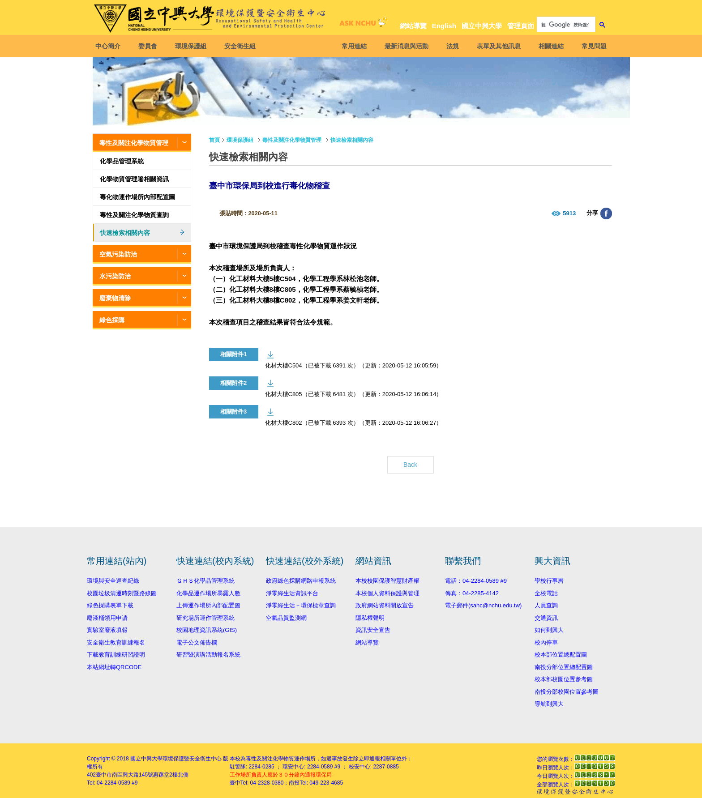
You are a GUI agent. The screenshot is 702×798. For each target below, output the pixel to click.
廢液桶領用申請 (107, 618)
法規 (450, 46)
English (444, 26)
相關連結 (548, 46)
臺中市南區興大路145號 (124, 775)
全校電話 (546, 593)
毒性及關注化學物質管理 (133, 142)
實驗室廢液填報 (107, 630)
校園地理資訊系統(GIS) (206, 630)
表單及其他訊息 (496, 46)
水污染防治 (115, 276)
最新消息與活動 (404, 46)
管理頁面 (520, 26)
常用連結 (351, 46)
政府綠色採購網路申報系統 (301, 580)
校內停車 (546, 642)
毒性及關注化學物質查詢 (134, 214)
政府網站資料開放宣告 (384, 605)
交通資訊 (546, 618)
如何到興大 (549, 630)
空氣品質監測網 (286, 618)
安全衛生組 (242, 46)
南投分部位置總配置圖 (564, 667)
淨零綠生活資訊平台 (292, 593)
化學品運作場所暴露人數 (208, 593)
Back (410, 464)
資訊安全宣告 (372, 630)
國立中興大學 (482, 26)
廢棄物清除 (115, 298)
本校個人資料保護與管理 (387, 593)
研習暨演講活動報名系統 (208, 654)
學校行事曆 (549, 580)
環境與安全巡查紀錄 (113, 580)
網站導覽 (413, 26)
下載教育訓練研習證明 (116, 654)
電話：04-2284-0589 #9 (476, 580)
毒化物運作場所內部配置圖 (137, 197)
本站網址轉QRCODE (114, 667)
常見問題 (591, 46)
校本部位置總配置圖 (561, 654)
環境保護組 (193, 46)
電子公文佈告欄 (196, 642)
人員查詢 (546, 605)
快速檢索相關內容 (125, 232)
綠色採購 (111, 320)
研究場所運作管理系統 (205, 618)
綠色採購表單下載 (110, 605)
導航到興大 (549, 703)
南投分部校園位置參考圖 (567, 691)
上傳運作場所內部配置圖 (208, 605)
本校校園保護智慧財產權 (387, 580)
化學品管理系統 (122, 161)
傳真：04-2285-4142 (472, 593)
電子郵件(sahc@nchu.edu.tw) (483, 605)
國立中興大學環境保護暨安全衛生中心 (176, 758)
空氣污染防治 (118, 254)
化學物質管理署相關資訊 (134, 179)
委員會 (150, 46)
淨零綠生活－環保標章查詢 (301, 605)
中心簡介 (110, 46)
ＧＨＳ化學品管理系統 (205, 580)
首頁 (214, 140)
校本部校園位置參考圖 (564, 679)
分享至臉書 (606, 213)
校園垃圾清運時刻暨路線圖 (122, 593)
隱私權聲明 (370, 618)
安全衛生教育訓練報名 (116, 642)
